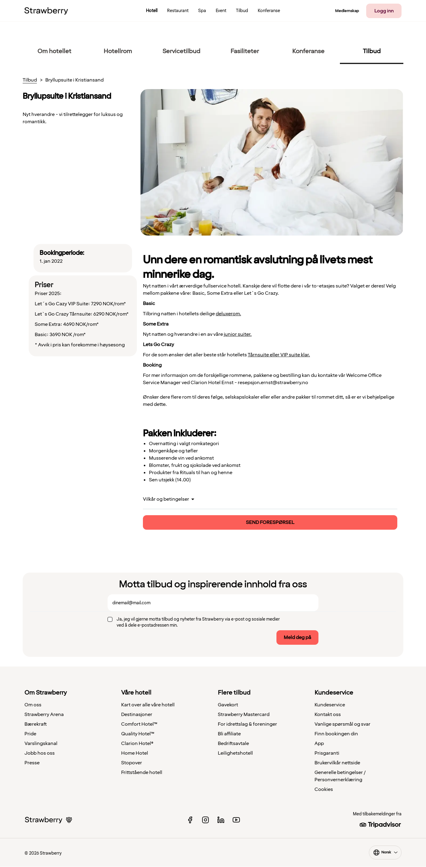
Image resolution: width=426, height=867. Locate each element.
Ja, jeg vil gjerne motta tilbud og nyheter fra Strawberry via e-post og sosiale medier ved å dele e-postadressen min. (198, 622)
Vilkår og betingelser (166, 499)
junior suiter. (238, 334)
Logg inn (384, 11)
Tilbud (30, 80)
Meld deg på (297, 637)
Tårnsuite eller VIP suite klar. (279, 355)
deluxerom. (228, 313)
